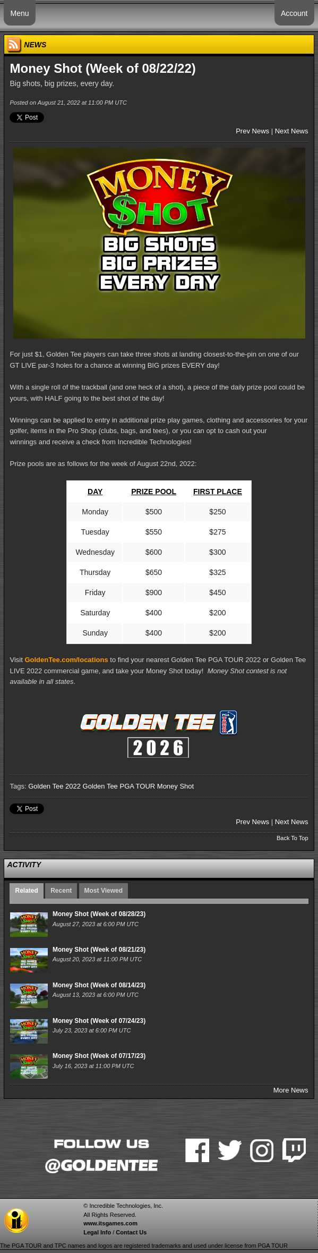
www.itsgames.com (110, 1223)
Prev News (252, 131)
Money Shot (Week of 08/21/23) (99, 949)
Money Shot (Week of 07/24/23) (99, 1021)
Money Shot (175, 786)
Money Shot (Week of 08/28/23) (99, 914)
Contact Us (131, 1232)
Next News (291, 131)
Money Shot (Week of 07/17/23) (99, 1056)
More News (290, 1090)
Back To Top (292, 838)
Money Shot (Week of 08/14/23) (99, 985)
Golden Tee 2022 (54, 786)
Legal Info (97, 1232)
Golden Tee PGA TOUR (119, 786)
